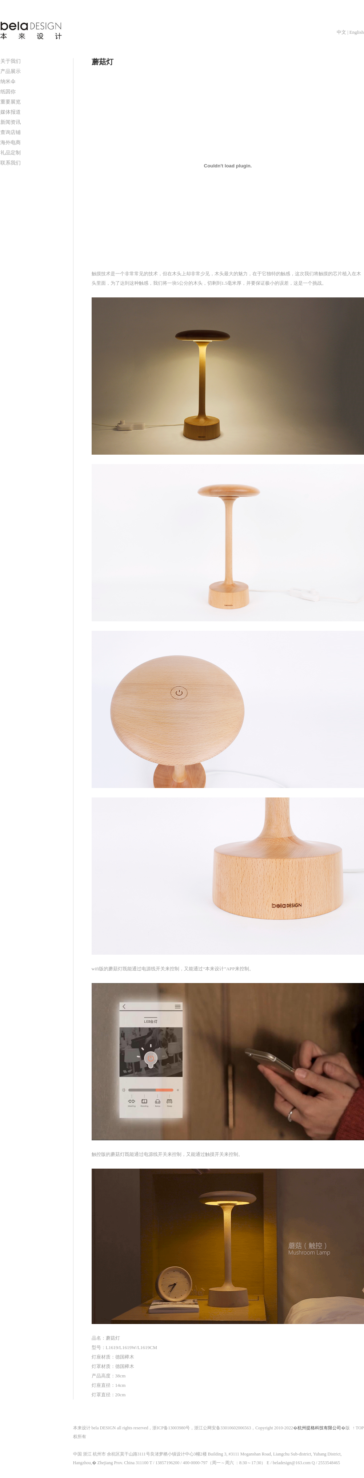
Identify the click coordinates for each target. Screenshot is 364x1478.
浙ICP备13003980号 (171, 1427)
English (356, 32)
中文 (341, 32)
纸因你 (8, 91)
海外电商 (10, 142)
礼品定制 (10, 152)
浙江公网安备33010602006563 (222, 1427)
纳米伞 (8, 81)
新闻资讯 (10, 122)
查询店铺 (10, 132)
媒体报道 (10, 112)
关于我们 (10, 61)
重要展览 (10, 102)
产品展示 (10, 71)
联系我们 (10, 163)
